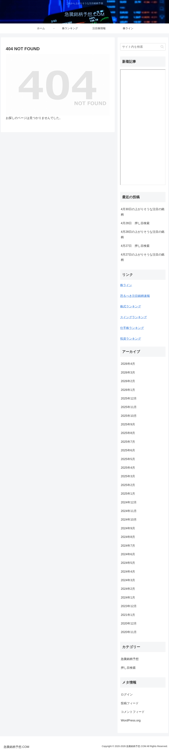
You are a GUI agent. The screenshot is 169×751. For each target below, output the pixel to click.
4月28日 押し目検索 (135, 223)
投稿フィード (130, 703)
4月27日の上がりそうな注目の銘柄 (142, 257)
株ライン (126, 285)
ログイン (127, 694)
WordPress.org (131, 720)
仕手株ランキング (132, 328)
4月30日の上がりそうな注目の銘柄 (142, 211)
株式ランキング (130, 306)
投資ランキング (130, 338)
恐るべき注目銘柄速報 (135, 296)
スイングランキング (133, 317)
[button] (162, 47)
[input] (142, 47)
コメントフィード (133, 711)
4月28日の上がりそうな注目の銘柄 (142, 234)
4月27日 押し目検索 (135, 245)
